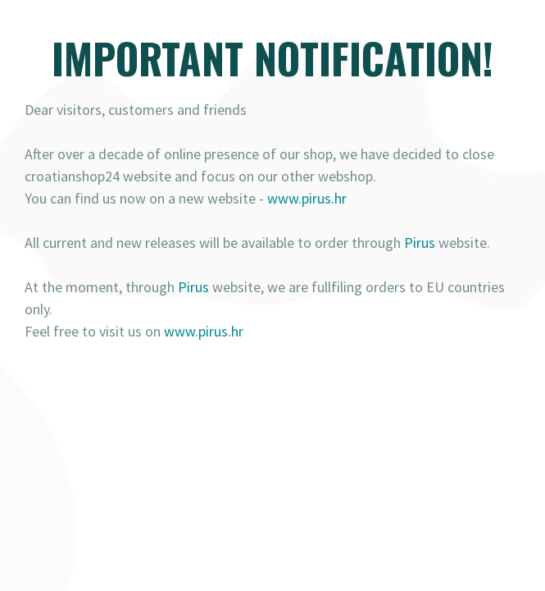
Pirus (419, 242)
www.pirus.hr (307, 198)
